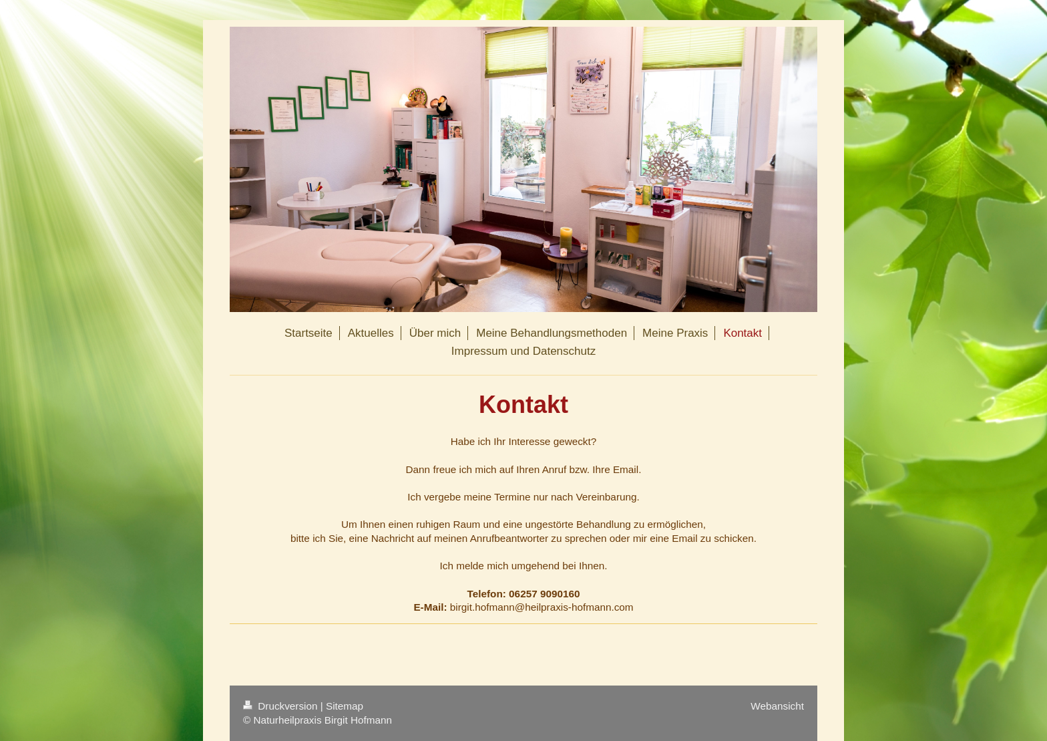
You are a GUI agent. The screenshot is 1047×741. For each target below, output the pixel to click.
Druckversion (282, 706)
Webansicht (777, 706)
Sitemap (344, 706)
